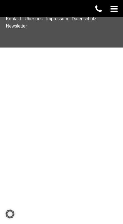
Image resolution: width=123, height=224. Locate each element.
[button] (10, 214)
